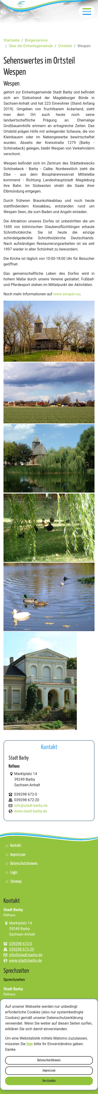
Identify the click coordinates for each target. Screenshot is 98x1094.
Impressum (49, 1070)
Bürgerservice (36, 40)
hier (30, 1044)
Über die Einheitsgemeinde (31, 46)
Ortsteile (65, 46)
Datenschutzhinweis (49, 1060)
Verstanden (49, 1081)
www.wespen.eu (66, 294)
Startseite (11, 40)
